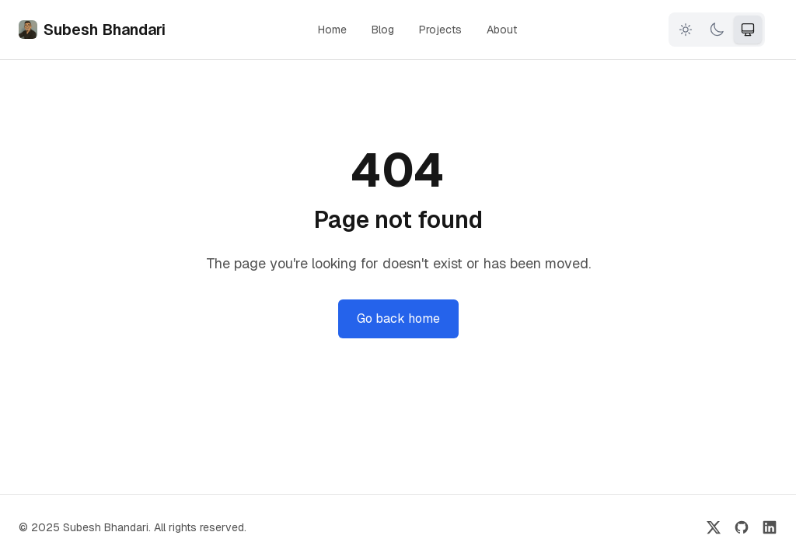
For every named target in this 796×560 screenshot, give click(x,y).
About (502, 30)
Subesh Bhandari (92, 29)
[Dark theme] (717, 30)
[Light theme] (686, 30)
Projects (440, 30)
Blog (383, 30)
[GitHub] (741, 527)
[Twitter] (713, 527)
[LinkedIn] (769, 527)
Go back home (398, 318)
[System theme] (748, 30)
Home (332, 30)
